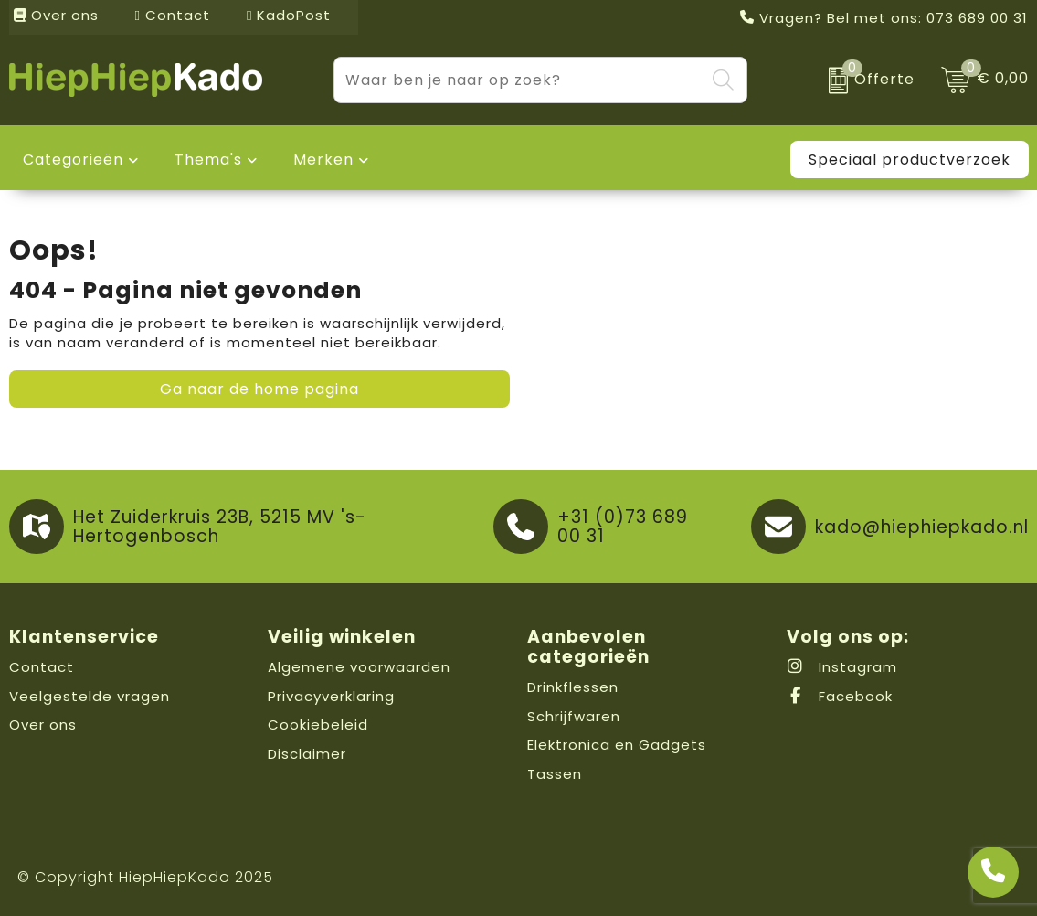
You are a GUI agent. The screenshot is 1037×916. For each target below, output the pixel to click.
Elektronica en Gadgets (616, 744)
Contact (172, 15)
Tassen (554, 773)
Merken (323, 159)
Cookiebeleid (318, 724)
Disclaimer (307, 753)
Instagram (842, 666)
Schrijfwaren (573, 716)
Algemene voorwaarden (359, 666)
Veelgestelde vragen (89, 696)
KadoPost (289, 15)
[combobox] (520, 80)
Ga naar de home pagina (259, 388)
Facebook (840, 696)
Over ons (56, 15)
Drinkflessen (573, 687)
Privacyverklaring (331, 696)
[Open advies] (993, 872)
